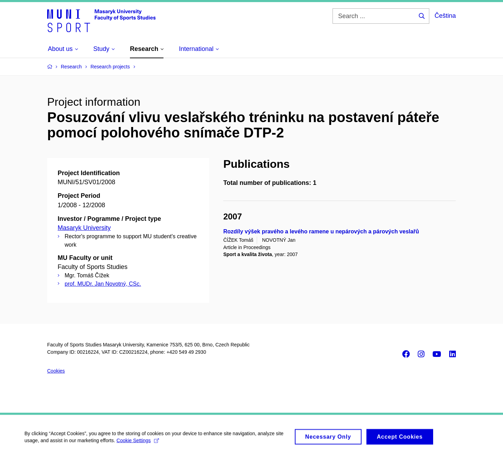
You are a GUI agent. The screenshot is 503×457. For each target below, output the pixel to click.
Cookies (56, 371)
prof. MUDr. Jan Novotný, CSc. (103, 284)
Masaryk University (84, 227)
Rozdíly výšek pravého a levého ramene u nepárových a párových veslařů (321, 231)
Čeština (445, 15)
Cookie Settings (138, 442)
